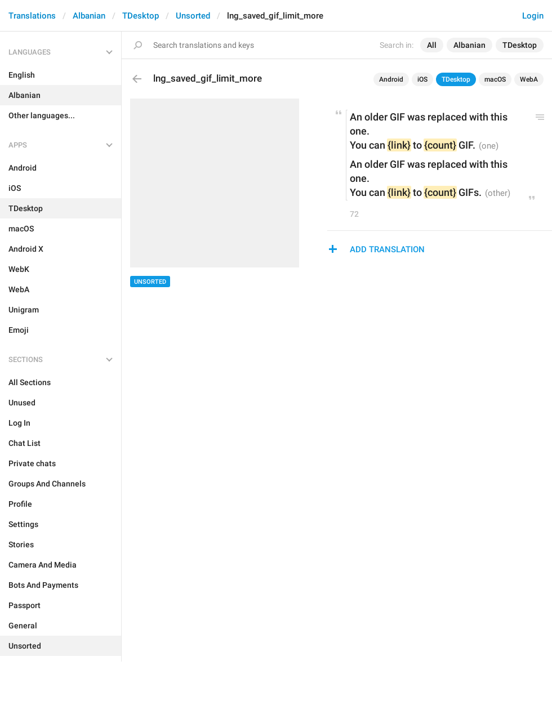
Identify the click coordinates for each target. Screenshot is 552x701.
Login (533, 16)
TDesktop (140, 16)
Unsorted (193, 16)
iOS (422, 79)
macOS (495, 79)
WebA (529, 79)
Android (391, 79)
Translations (32, 16)
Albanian (89, 16)
